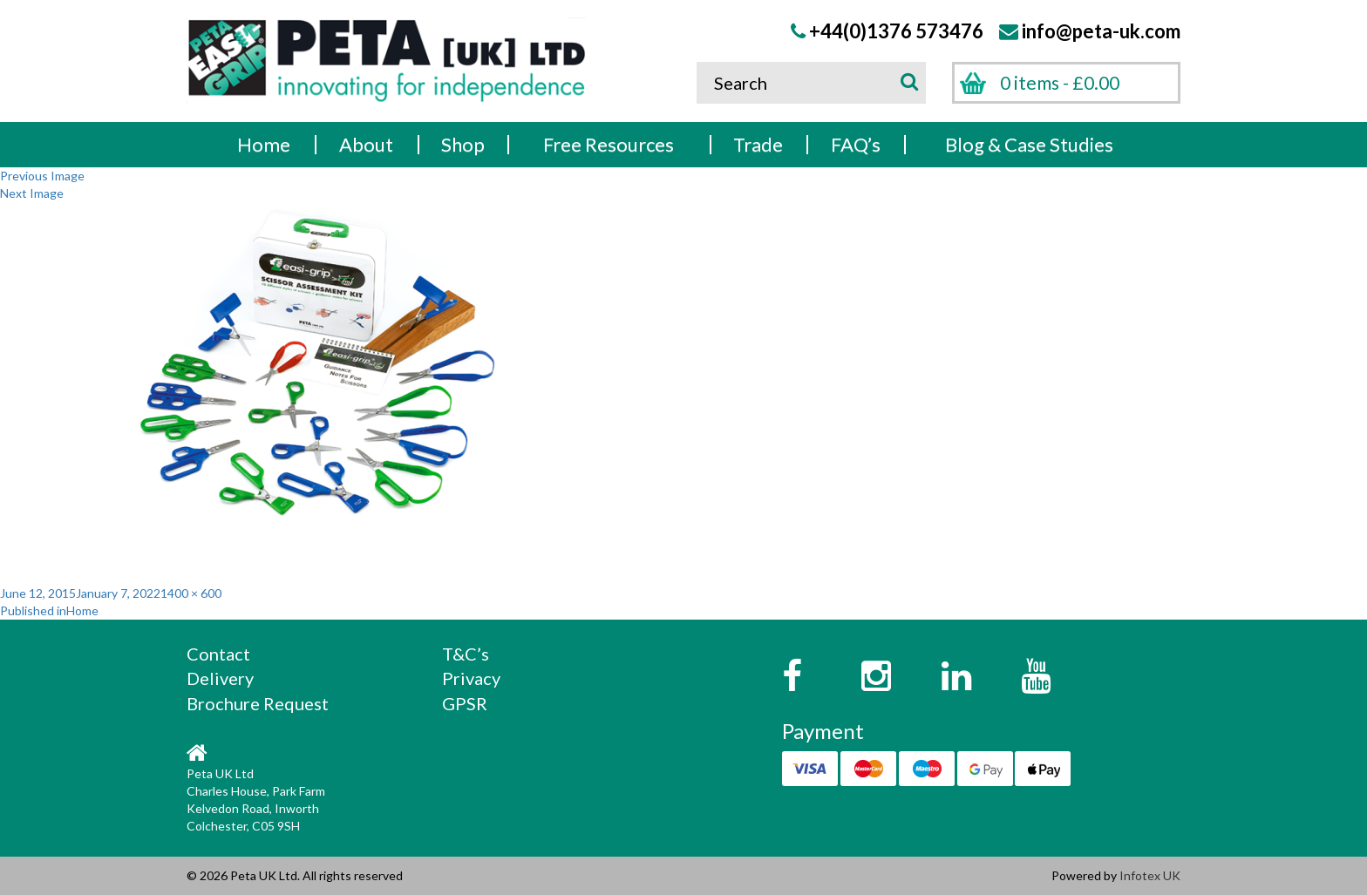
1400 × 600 (190, 593)
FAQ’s (856, 144)
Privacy (471, 678)
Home (263, 144)
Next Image (32, 193)
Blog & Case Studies (1029, 144)
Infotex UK (1149, 875)
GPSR (464, 703)
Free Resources (608, 144)
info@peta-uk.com (1101, 31)
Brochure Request (258, 703)
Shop (463, 144)
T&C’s (465, 653)
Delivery (220, 678)
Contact (218, 653)
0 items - (1059, 82)
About (366, 144)
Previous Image (42, 175)
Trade (758, 144)
